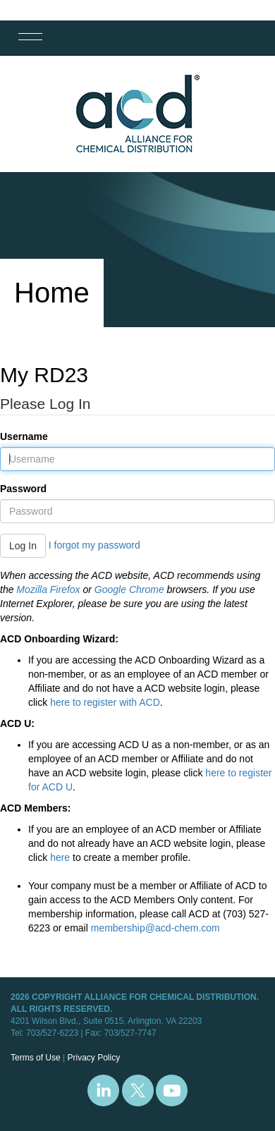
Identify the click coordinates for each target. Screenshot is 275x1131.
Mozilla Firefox (48, 589)
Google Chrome (129, 589)
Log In (23, 545)
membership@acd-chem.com (155, 928)
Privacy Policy (93, 1058)
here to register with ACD (105, 702)
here (60, 857)
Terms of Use (36, 1058)
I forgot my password (94, 545)
